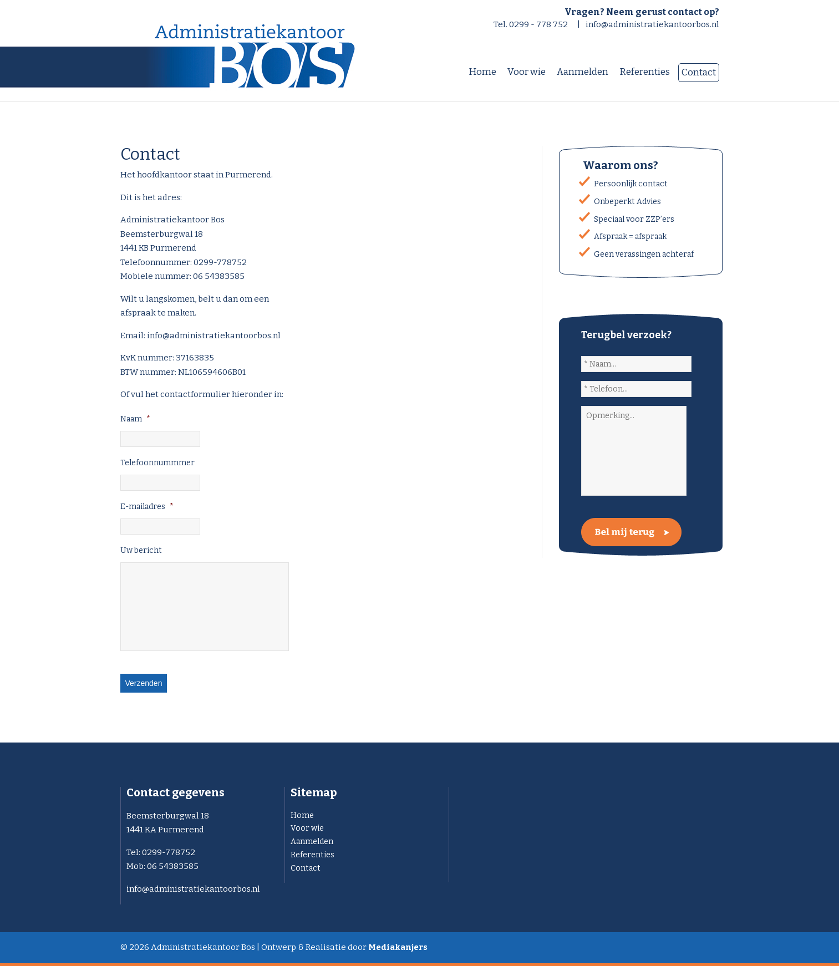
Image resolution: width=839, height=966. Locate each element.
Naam (135, 419)
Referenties (312, 855)
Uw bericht (141, 550)
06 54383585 (173, 866)
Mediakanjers (398, 947)
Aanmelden (312, 841)
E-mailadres (147, 506)
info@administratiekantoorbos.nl (652, 24)
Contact (306, 868)
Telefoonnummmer (157, 462)
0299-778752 (168, 852)
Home (302, 815)
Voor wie (307, 828)
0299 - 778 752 (538, 24)
